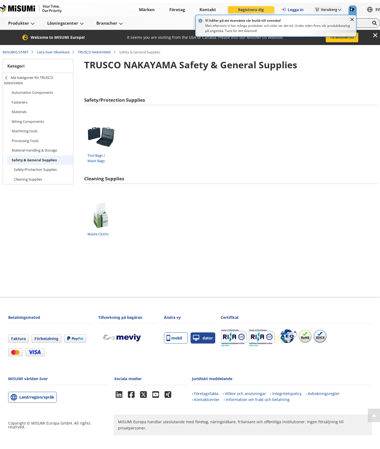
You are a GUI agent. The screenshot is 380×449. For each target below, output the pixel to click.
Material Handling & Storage (34, 150)
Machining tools (24, 131)
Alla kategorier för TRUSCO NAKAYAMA (28, 80)
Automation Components (32, 92)
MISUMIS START (15, 52)
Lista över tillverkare (53, 52)
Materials (19, 111)
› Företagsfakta (205, 393)
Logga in (292, 9)
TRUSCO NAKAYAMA (94, 52)
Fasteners (19, 102)
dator (203, 338)
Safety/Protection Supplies (35, 169)
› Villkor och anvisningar (244, 393)
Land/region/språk (36, 397)
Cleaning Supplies (28, 179)
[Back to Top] (374, 415)
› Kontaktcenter (206, 399)
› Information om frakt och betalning (257, 399)
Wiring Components (28, 121)
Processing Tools (25, 140)
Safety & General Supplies (34, 160)
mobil (174, 338)
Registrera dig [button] (251, 9)
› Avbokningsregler (323, 393)
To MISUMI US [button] (342, 37)
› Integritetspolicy (286, 393)
